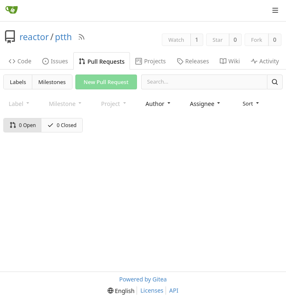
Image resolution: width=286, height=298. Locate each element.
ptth (63, 37)
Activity (265, 61)
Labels (18, 82)
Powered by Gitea (143, 279)
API (173, 290)
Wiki (230, 61)
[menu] (251, 103)
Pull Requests (102, 61)
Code (20, 61)
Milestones (52, 82)
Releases (193, 61)
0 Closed (62, 125)
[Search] (275, 81)
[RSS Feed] (81, 37)
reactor (34, 37)
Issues (55, 61)
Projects (150, 61)
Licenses (151, 290)
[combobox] (158, 103)
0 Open (23, 125)
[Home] (11, 10)
